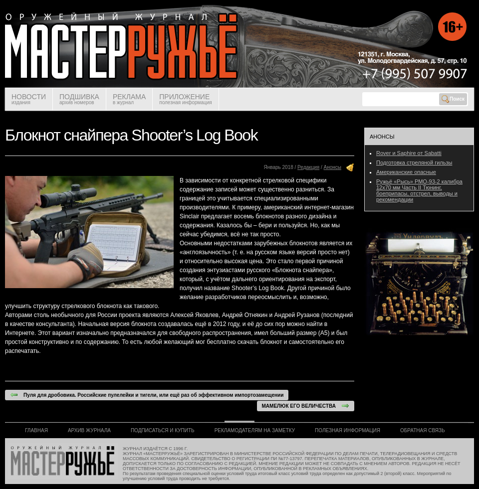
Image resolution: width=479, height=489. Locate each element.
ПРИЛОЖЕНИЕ (185, 99)
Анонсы (332, 167)
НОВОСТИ (28, 99)
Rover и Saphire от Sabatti (409, 153)
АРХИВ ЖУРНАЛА (89, 430)
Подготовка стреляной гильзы (414, 162)
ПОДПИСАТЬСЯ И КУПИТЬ (163, 430)
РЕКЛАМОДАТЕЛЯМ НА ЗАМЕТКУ (255, 430)
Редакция (308, 167)
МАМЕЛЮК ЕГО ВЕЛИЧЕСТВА (305, 406)
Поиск (453, 99)
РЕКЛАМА (129, 99)
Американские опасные (406, 172)
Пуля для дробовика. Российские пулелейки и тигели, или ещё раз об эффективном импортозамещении (146, 395)
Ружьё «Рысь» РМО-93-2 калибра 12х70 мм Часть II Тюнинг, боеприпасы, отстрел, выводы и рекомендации (419, 190)
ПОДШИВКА (79, 99)
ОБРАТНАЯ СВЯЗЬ (422, 430)
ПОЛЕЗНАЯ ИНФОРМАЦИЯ (347, 430)
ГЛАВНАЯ (36, 430)
